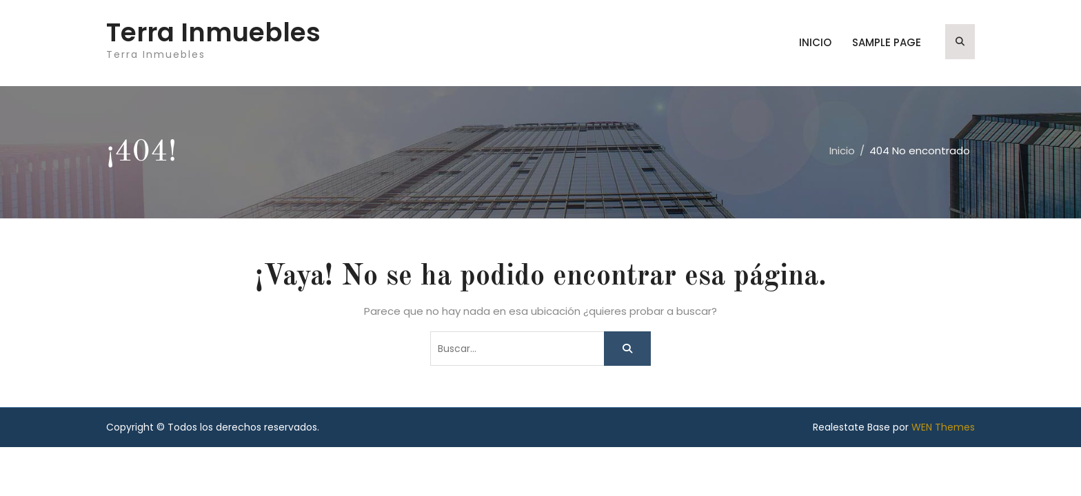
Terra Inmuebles (213, 32)
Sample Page (886, 42)
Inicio (815, 42)
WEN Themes (943, 427)
